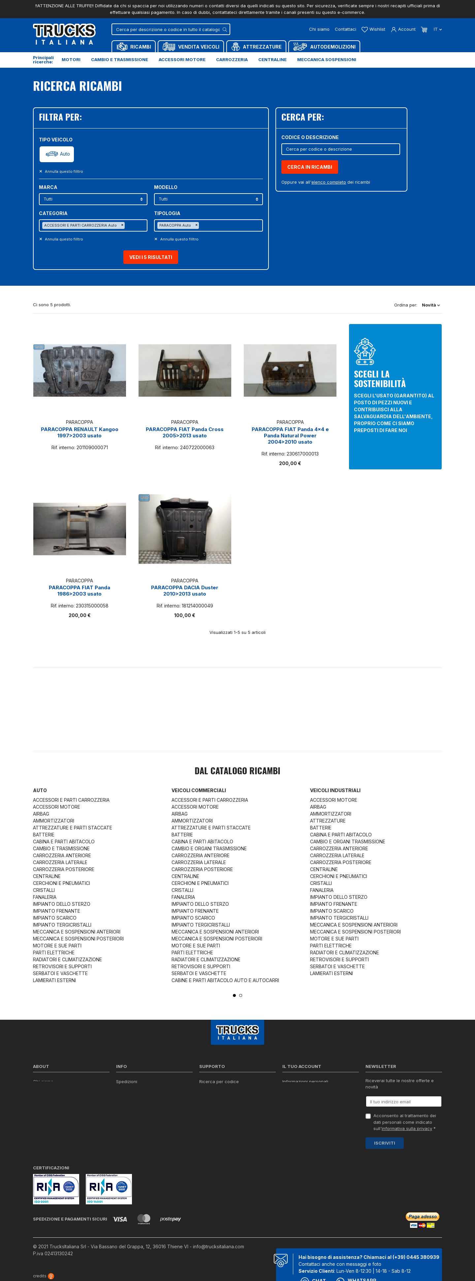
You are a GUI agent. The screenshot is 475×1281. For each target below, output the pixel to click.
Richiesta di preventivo (222, 1107)
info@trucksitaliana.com (218, 1246)
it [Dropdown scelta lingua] (437, 29)
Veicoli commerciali (199, 790)
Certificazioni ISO (51, 1090)
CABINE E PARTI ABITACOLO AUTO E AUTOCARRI (225, 980)
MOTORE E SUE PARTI (57, 945)
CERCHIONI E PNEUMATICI (61, 883)
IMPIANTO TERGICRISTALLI (62, 925)
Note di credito (297, 1098)
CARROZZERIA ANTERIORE (62, 855)
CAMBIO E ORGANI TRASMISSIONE (209, 848)
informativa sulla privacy (407, 1128)
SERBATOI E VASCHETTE (60, 973)
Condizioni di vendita (137, 1098)
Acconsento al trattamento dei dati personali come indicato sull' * (404, 1122)
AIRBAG (41, 814)
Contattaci (345, 29)
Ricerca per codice (219, 1081)
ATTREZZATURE (328, 820)
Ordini (288, 1090)
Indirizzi (290, 1107)
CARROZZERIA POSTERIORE (63, 869)
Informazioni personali (305, 1081)
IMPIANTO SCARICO (55, 918)
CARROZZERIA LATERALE (60, 862)
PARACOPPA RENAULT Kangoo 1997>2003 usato (79, 432)
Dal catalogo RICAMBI (237, 771)
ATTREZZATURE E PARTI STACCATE (72, 827)
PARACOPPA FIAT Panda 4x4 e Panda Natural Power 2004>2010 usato (290, 435)
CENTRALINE (47, 876)
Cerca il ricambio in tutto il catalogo (153, 1115)
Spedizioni (126, 1081)
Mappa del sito (131, 1124)
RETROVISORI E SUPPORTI (62, 966)
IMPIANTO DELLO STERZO (61, 904)
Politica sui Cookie (135, 1107)
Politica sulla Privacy (137, 1090)
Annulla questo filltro (63, 171)
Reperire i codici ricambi (224, 1090)
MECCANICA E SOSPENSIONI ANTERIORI (76, 931)
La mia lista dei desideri (306, 1115)
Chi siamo (319, 29)
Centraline (272, 59)
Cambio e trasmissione (119, 59)
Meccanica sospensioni (326, 59)
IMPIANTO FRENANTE (56, 911)
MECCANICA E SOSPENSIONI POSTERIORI (78, 938)
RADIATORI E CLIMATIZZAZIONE (67, 959)
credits (43, 1275)
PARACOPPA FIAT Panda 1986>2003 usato (79, 590)
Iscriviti (384, 1143)
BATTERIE (43, 834)
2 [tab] (241, 995)
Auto (65, 154)
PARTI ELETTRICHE (54, 952)
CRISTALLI (44, 890)
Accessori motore (182, 59)
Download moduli (217, 1098)
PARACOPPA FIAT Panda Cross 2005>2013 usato (185, 432)
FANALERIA (44, 897)
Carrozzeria (232, 59)
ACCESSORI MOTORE (56, 807)
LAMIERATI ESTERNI (54, 980)
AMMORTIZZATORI (53, 820)
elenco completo (328, 182)
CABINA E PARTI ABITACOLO (64, 841)
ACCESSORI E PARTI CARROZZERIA (71, 800)
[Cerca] (170, 29)
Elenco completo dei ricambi (145, 1132)
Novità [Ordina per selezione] (431, 305)
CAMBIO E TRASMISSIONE (61, 848)
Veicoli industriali (335, 790)
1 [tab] (234, 995)
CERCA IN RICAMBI (309, 167)
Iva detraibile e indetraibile (226, 1115)
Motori (71, 59)
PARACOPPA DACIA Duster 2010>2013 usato (184, 590)
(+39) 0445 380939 (416, 1257)
